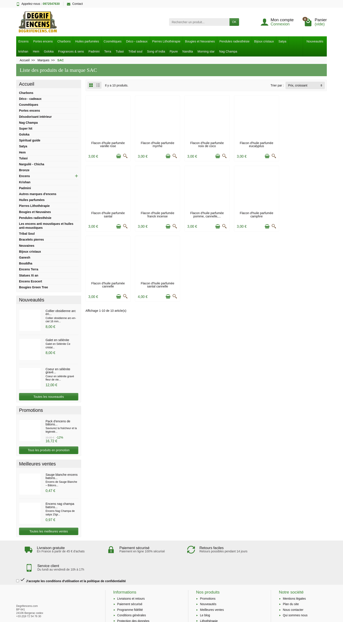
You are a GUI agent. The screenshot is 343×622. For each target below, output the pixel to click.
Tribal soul (135, 51)
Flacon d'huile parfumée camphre (206, 214)
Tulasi (120, 51)
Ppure (174, 51)
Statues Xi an (28, 275)
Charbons (64, 41)
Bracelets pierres (31, 239)
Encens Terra (28, 269)
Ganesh (24, 257)
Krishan (24, 182)
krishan (23, 51)
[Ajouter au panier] (118, 155)
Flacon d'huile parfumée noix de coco (206, 144)
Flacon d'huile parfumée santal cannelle (304, 214)
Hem (36, 51)
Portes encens (43, 41)
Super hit (25, 128)
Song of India (156, 51)
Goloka (49, 51)
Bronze (24, 170)
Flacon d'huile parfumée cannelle (255, 214)
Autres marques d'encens (37, 194)
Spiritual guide (29, 140)
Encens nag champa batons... (60, 505)
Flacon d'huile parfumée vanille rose (108, 144)
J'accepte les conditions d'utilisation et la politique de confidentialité (71, 562)
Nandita (187, 51)
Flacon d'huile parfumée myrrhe (157, 144)
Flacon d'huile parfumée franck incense (108, 214)
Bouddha (25, 263)
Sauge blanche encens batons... (61, 476)
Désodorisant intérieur (35, 116)
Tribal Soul (27, 233)
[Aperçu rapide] (124, 155)
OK (234, 22)
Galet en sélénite (57, 340)
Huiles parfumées (87, 41)
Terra (107, 51)
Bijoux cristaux (264, 41)
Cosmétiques (113, 41)
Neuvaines (26, 245)
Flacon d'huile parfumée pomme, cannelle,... (157, 214)
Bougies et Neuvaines (200, 41)
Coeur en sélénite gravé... (58, 370)
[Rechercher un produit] (199, 22)
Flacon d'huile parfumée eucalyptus (255, 144)
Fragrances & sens (71, 51)
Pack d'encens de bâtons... (58, 422)
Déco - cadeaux (137, 41)
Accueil (26, 84)
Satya (282, 41)
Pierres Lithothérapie (166, 41)
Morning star (206, 51)
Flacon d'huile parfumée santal (304, 144)
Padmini (94, 51)
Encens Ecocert (30, 281)
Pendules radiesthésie (234, 41)
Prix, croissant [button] (297, 85)
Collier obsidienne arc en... (61, 312)
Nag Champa (228, 51)
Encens (23, 41)
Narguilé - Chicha (31, 164)
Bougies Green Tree (33, 287)
